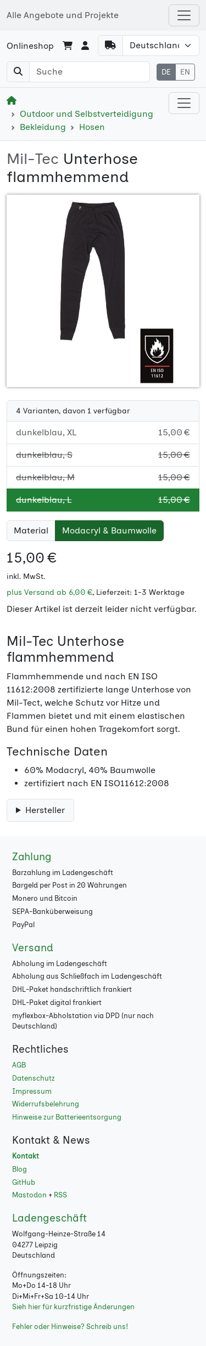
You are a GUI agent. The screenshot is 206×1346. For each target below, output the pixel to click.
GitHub (23, 1182)
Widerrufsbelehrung (45, 1104)
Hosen (92, 127)
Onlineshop (30, 46)
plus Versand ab (49, 592)
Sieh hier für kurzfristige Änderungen (73, 1307)
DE (166, 72)
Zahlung (32, 856)
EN (185, 72)
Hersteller (45, 810)
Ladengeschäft (49, 1218)
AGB (19, 1065)
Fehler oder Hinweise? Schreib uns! (70, 1326)
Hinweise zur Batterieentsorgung (66, 1117)
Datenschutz (33, 1078)
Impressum (32, 1091)
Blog (19, 1169)
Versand (32, 947)
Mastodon (29, 1195)
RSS (60, 1195)
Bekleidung (43, 127)
